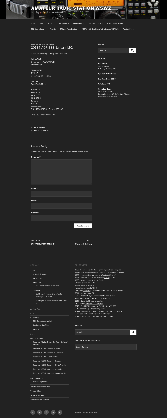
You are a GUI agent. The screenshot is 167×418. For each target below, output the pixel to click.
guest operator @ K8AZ (96, 309)
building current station (94, 301)
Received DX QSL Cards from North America (49, 365)
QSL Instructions (95, 23)
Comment (36, 157)
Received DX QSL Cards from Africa (46, 349)
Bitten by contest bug (88, 280)
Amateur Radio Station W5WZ (71, 8)
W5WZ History (38, 278)
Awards (53, 29)
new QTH (91, 293)
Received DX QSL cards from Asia (45, 357)
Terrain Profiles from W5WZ (41, 387)
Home (33, 23)
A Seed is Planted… (40, 274)
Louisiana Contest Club (94, 303)
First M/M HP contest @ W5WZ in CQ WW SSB (98, 306)
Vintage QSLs (35, 391)
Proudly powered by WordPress (86, 412)
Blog (41, 23)
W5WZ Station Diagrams (39, 400)
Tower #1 (36, 291)
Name (34, 188)
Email (34, 201)
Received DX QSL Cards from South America (49, 373)
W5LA (106, 278)
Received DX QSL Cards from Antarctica (48, 353)
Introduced (85, 275)
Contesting (78, 23)
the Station (64, 23)
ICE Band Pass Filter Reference (47, 286)
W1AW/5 (118, 311)
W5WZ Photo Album (115, 23)
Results (38, 130)
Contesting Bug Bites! (41, 325)
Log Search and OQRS (107, 79)
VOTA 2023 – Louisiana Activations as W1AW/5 (100, 29)
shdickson (49, 44)
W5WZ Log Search (40, 382)
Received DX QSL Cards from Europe (47, 361)
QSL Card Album (38, 29)
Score (46, 130)
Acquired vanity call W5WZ (86, 288)
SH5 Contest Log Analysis (42, 321)
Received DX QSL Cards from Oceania (47, 369)
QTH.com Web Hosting (68, 29)
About (51, 23)
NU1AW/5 (97, 316)
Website (35, 213)
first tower (86, 291)
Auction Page (128, 29)
